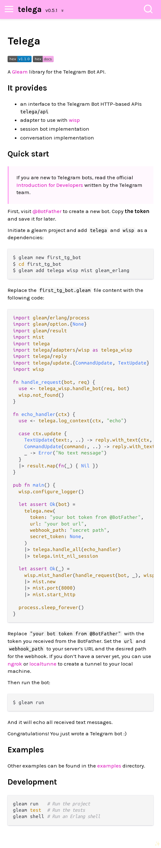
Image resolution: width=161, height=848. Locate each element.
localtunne (43, 664)
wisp (74, 120)
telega (30, 9)
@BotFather (47, 211)
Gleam (20, 71)
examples (109, 765)
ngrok (15, 664)
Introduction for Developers (49, 185)
